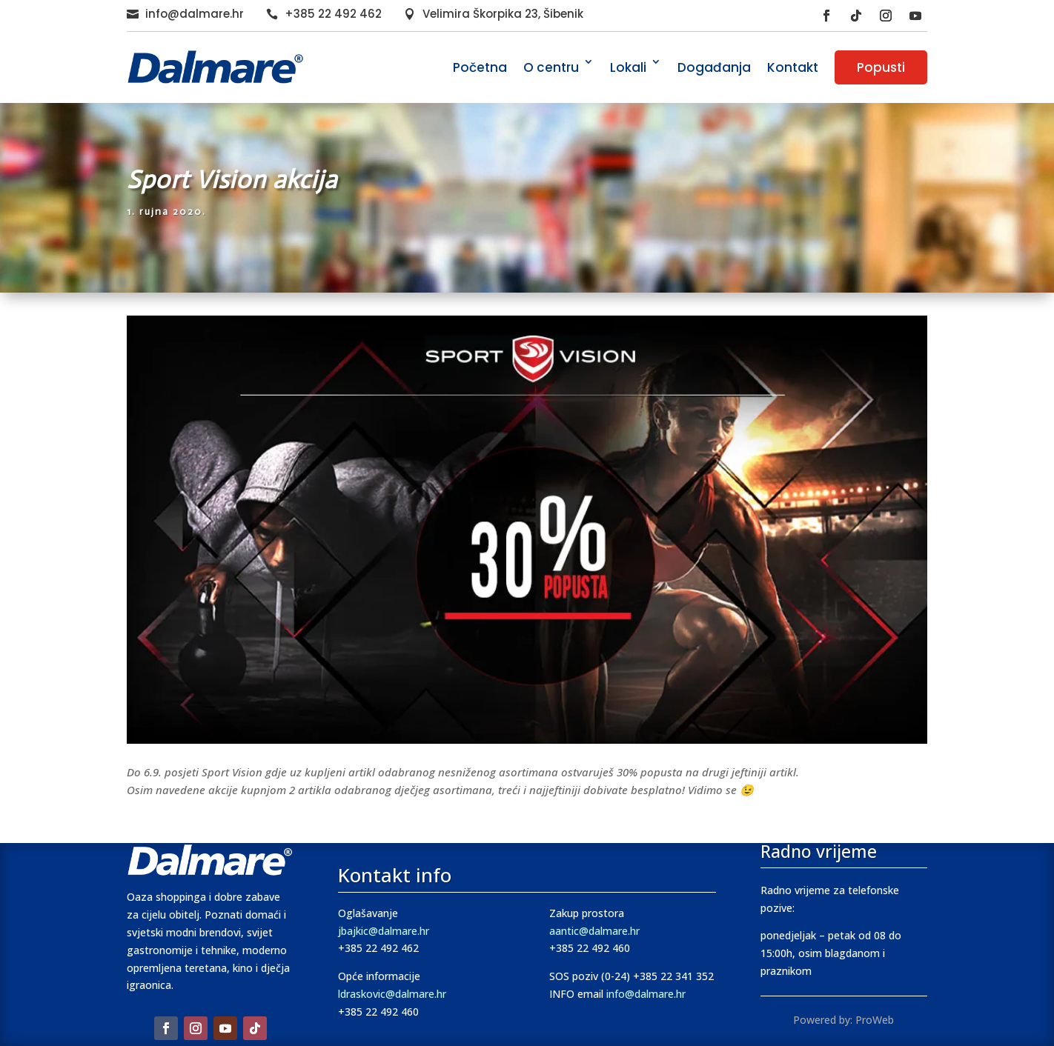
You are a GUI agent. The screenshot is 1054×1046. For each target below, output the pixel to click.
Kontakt (792, 67)
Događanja (714, 67)
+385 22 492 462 (333, 13)
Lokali (628, 67)
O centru (551, 67)
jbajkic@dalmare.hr (383, 931)
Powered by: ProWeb (843, 1020)
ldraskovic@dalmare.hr (392, 994)
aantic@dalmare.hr (594, 931)
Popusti (881, 67)
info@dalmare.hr (194, 13)
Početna (480, 67)
